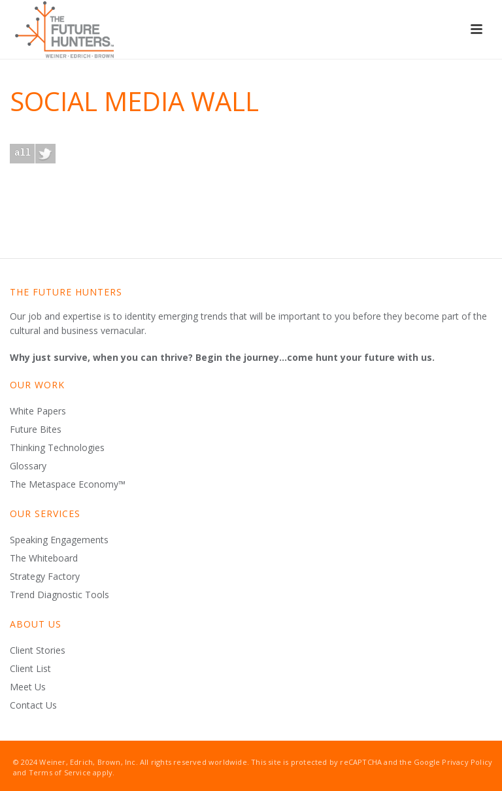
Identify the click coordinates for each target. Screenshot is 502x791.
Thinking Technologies (57, 448)
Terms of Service (60, 772)
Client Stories (37, 650)
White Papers (38, 411)
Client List (30, 669)
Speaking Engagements (59, 540)
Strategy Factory (45, 576)
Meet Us (28, 687)
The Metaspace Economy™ (68, 484)
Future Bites (35, 429)
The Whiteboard (44, 558)
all (22, 152)
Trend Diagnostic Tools (59, 595)
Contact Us (33, 705)
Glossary (28, 466)
